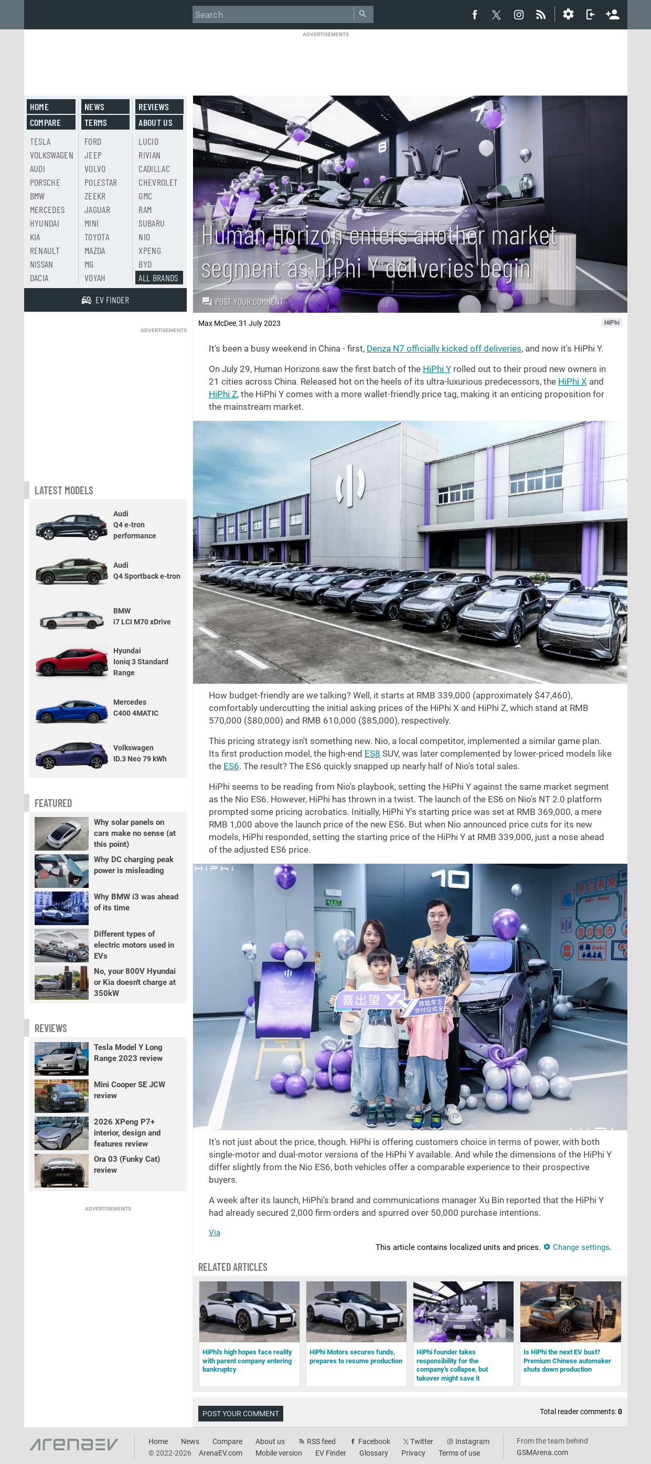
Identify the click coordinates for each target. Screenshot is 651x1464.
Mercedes (47, 209)
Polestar (101, 182)
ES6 (231, 766)
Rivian (149, 155)
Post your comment (242, 301)
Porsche (45, 182)
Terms (96, 122)
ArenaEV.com (220, 1453)
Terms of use (459, 1453)
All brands (158, 277)
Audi (37, 168)
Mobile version (278, 1453)
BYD (145, 264)
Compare (45, 122)
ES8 (372, 753)
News (94, 106)
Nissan (42, 264)
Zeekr (95, 195)
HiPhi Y (437, 369)
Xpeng (149, 250)
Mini (91, 223)
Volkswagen (52, 155)
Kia (35, 236)
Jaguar (97, 209)
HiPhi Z (223, 394)
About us (155, 122)
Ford (92, 141)
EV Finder (330, 1453)
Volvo (95, 168)
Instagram (472, 1441)
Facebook (374, 1441)
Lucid (148, 141)
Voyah (95, 277)
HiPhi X (572, 381)
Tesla (40, 141)
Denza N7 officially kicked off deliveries (444, 348)
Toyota (96, 236)
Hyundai (44, 223)
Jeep (93, 155)
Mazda (94, 250)
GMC (145, 195)
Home (39, 106)
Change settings (576, 1247)
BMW (37, 195)
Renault (45, 250)
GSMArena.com (542, 1452)
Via (214, 1232)
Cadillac (154, 168)
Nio (144, 236)
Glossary (373, 1453)
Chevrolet (158, 182)
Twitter (421, 1441)
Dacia (39, 277)
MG (89, 264)
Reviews (153, 106)
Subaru (151, 223)
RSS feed (321, 1441)
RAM (145, 209)
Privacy (413, 1453)
